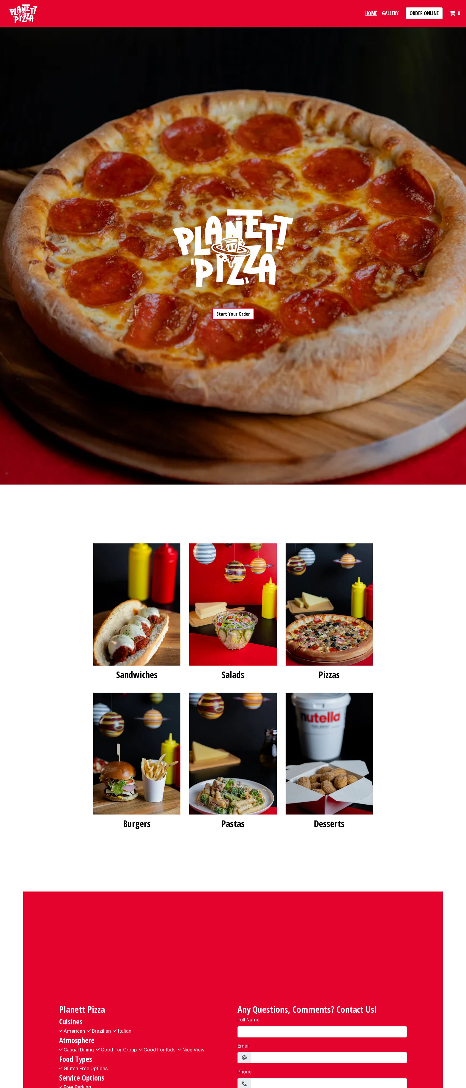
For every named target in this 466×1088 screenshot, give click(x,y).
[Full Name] (322, 1031)
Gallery (390, 13)
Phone (244, 1072)
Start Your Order (233, 314)
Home (371, 13)
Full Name (248, 1020)
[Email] (329, 1057)
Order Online (424, 13)
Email (243, 1046)
